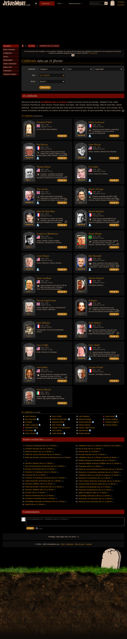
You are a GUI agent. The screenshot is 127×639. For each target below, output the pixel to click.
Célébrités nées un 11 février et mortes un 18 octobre (99, 446)
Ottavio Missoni (44, 389)
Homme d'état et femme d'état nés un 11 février (97, 484)
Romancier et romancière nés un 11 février (95, 499)
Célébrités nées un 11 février (49, 46)
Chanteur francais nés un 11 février (39, 449)
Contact (89, 544)
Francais (95, 127)
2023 (99, 348)
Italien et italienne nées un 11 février (93, 493)
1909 (42, 236)
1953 (42, 370)
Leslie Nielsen (43, 256)
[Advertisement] (63, 25)
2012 (99, 281)
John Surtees (42, 189)
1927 (94, 214)
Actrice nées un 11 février (89, 452)
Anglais (43, 193)
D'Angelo (92, 300)
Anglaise (43, 127)
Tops (59, 3)
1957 (94, 325)
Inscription (120, 2)
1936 (94, 258)
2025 (99, 303)
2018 (99, 125)
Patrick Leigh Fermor (46, 300)
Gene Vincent (94, 144)
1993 (47, 236)
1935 (94, 147)
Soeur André (94, 345)
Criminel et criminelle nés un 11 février (40, 498)
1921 (94, 370)
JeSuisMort (14, 3)
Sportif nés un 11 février (34, 504)
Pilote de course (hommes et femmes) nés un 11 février (100, 469)
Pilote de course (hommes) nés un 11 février (42, 454)
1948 (94, 281)
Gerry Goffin (42, 345)
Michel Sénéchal (95, 211)
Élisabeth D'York (44, 122)
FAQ (63, 544)
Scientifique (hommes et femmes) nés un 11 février (45, 501)
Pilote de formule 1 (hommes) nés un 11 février (43, 487)
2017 (47, 192)
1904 (94, 348)
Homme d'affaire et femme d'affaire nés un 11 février (99, 463)
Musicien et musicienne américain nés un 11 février (98, 472)
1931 (47, 169)
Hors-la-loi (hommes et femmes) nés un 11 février (44, 466)
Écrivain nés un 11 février (35, 493)
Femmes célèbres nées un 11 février (39, 490)
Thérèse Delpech (96, 278)
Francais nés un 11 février (35, 475)
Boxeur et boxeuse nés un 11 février (39, 496)
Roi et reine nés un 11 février (90, 449)
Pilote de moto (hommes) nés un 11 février (95, 502)
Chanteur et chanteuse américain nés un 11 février (45, 478)
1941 (94, 236)
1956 (94, 125)
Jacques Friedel (95, 367)
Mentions (69, 544)
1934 (42, 192)
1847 (42, 169)
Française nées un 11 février (90, 466)
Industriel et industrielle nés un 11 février (94, 487)
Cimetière (46, 3)
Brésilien (95, 238)
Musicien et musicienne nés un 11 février (94, 478)
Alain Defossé (94, 323)
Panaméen (96, 193)
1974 (94, 303)
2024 (99, 236)
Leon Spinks (42, 367)
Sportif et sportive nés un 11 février (38, 463)
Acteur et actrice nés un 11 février (38, 452)
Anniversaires (74, 3)
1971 (99, 147)
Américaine (96, 171)
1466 (42, 125)
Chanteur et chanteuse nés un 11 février (41, 472)
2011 (47, 303)
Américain (95, 149)
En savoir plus (93, 53)
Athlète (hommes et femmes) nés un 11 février (97, 460)
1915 (42, 303)
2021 (47, 370)
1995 (99, 169)
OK (73, 55)
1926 (42, 147)
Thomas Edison (44, 167)
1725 (42, 325)
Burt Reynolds (94, 256)
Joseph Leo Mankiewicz (47, 233)
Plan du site (79, 544)
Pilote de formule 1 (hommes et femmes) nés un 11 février (48, 457)
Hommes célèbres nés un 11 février (39, 484)
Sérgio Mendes (95, 233)
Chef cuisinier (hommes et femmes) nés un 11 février (99, 481)
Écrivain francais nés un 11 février (92, 454)
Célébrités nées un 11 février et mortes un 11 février (99, 475)
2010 (47, 258)
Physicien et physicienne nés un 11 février (95, 490)
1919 (94, 169)
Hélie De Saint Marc (46, 211)
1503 (47, 125)
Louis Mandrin (43, 323)
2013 (47, 214)
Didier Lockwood (96, 122)
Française (95, 282)
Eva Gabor (93, 167)
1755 (47, 325)
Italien (43, 394)
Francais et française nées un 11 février (40, 446)
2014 (47, 348)
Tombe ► (62, 136)
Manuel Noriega (95, 189)
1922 (42, 214)
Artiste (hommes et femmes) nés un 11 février (43, 481)
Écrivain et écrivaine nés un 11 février (39, 469)
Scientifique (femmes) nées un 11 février (94, 496)
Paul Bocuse (42, 144)
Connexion (120, 5)
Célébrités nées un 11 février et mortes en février (98, 457)
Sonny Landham (44, 278)
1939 (42, 348)
